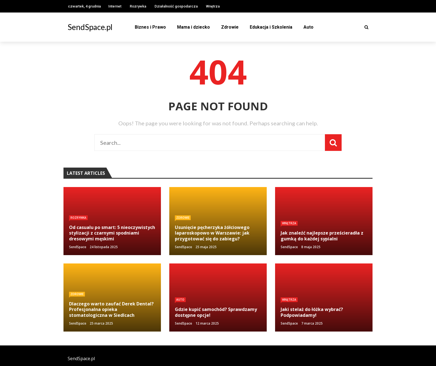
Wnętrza (213, 6)
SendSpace (77, 247)
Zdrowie (230, 27)
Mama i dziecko (193, 27)
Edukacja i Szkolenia (271, 27)
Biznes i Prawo (150, 27)
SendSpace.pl (90, 27)
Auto (308, 27)
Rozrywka (138, 6)
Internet (114, 6)
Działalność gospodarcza (176, 6)
